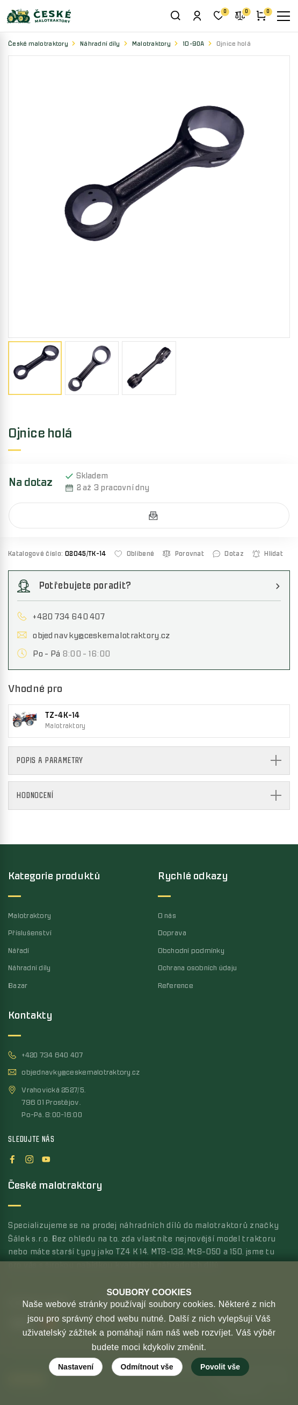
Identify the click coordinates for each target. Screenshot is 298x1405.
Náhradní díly (100, 43)
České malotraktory (38, 43)
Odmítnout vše (147, 1366)
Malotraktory (151, 43)
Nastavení (75, 1366)
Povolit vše (220, 1366)
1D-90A (194, 43)
